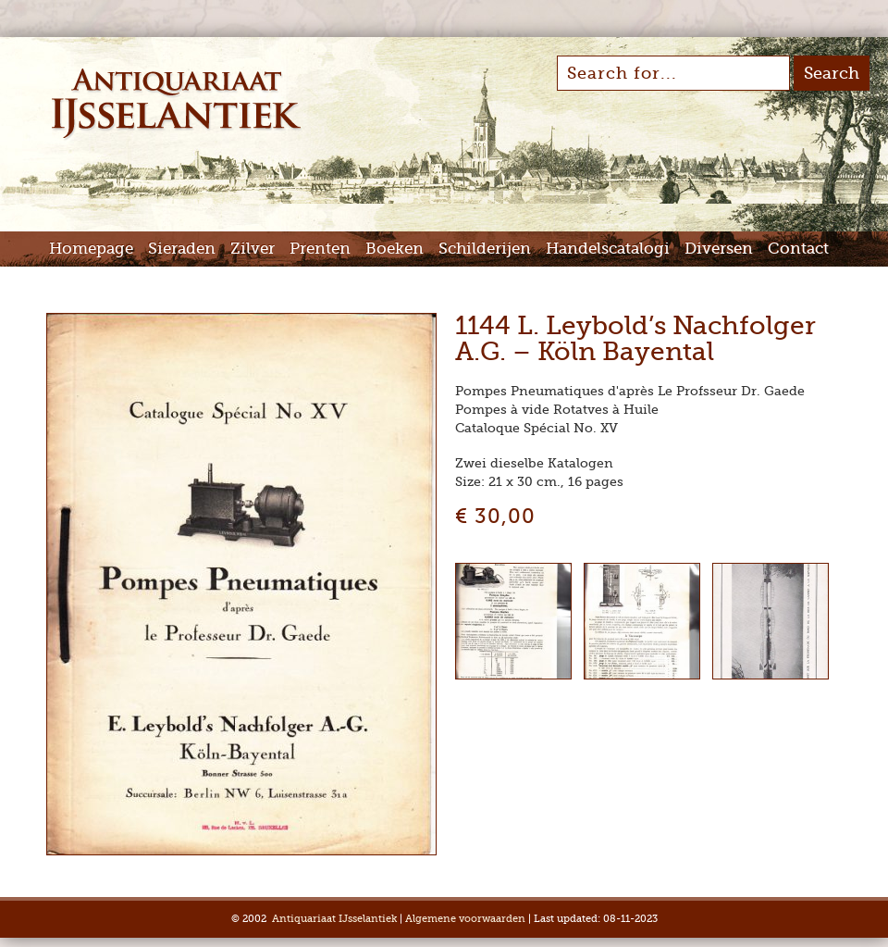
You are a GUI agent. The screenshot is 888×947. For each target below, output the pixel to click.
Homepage (91, 248)
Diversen (718, 248)
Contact (798, 248)
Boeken (394, 248)
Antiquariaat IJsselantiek (334, 919)
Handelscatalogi (608, 248)
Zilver (252, 248)
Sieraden (182, 248)
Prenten (320, 248)
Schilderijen (484, 248)
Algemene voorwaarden (465, 919)
